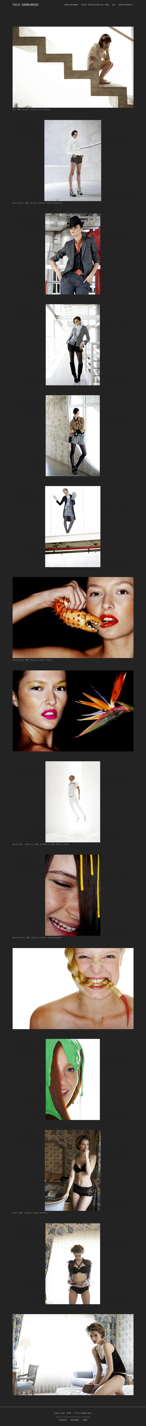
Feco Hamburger (25, 5)
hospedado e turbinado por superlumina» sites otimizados (73, 1417)
